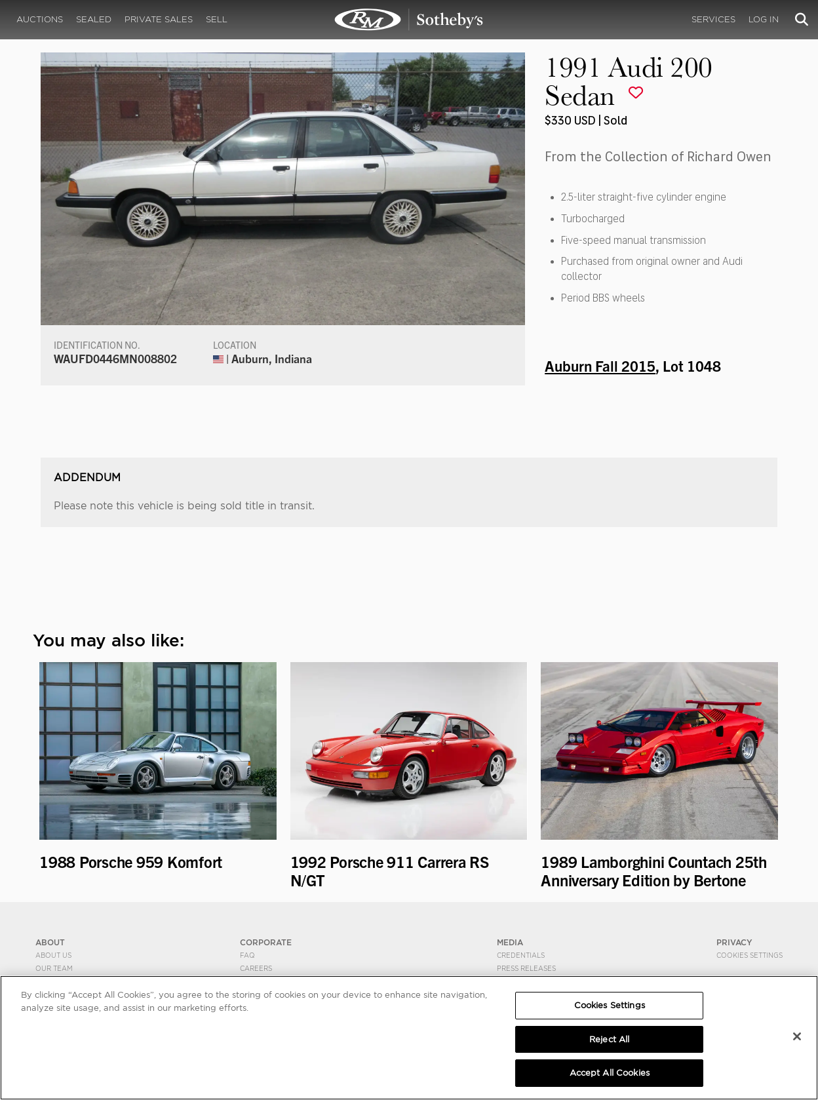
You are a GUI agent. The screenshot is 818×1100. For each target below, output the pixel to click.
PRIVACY (734, 942)
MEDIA (510, 942)
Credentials (521, 955)
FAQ (247, 955)
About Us (53, 955)
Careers (256, 968)
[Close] (797, 1036)
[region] (409, 1037)
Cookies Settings (749, 955)
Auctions (39, 19)
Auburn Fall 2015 (600, 365)
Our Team (54, 968)
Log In (764, 19)
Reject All (609, 1039)
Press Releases (526, 968)
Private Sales (159, 19)
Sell (216, 19)
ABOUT (50, 942)
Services (713, 19)
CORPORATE (266, 942)
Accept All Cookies (610, 1073)
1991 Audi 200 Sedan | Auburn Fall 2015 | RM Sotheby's (409, 19)
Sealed (93, 19)
